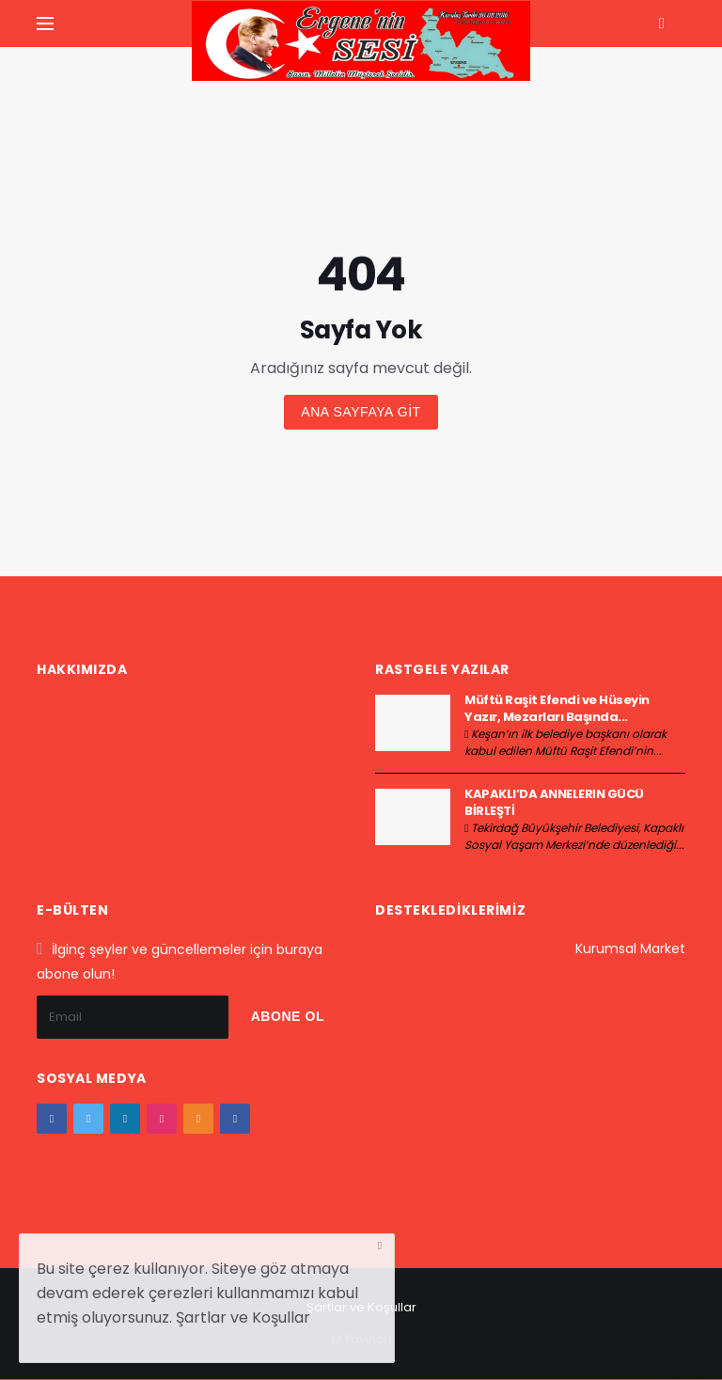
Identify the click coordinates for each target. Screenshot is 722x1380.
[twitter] (88, 1119)
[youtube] (198, 1119)
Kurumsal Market (630, 948)
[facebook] (52, 1119)
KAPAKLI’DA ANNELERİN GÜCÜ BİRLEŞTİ (554, 802)
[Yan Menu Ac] (45, 23)
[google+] (125, 1119)
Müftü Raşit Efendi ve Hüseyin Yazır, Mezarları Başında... (557, 708)
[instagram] (162, 1119)
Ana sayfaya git (360, 411)
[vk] (235, 1119)
